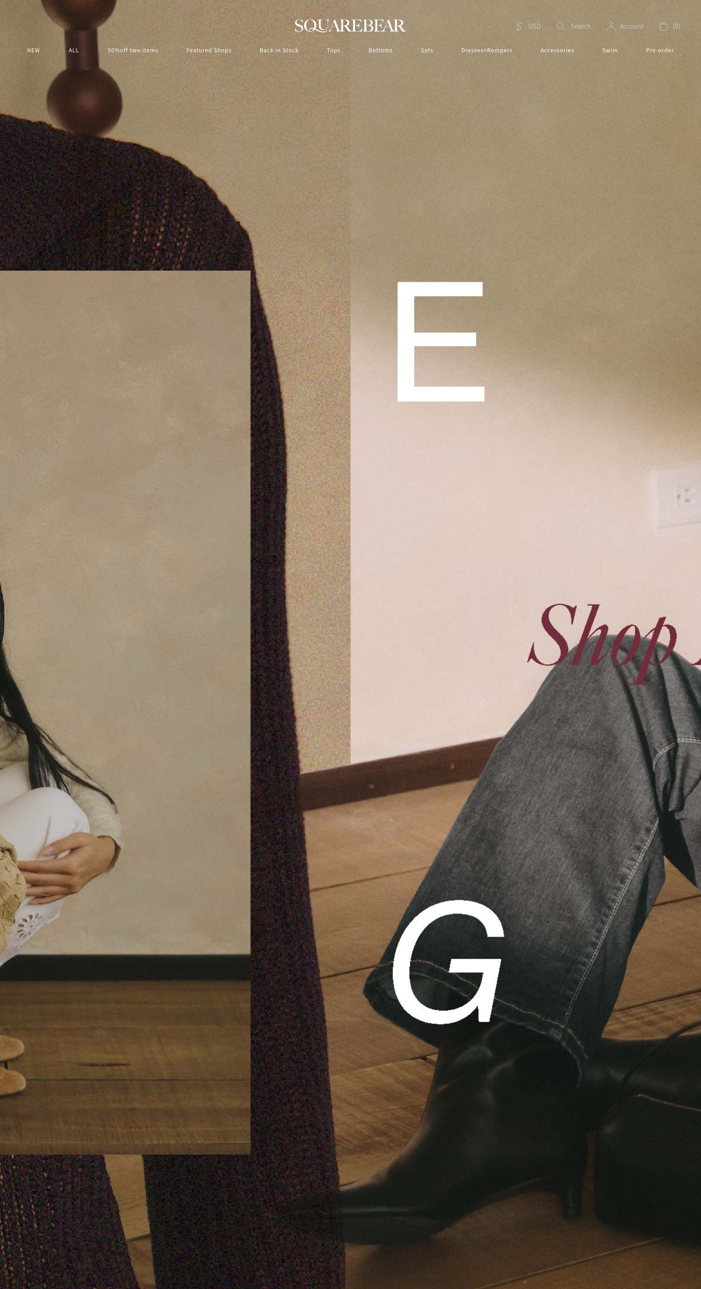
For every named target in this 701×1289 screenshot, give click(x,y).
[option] (350, 644)
